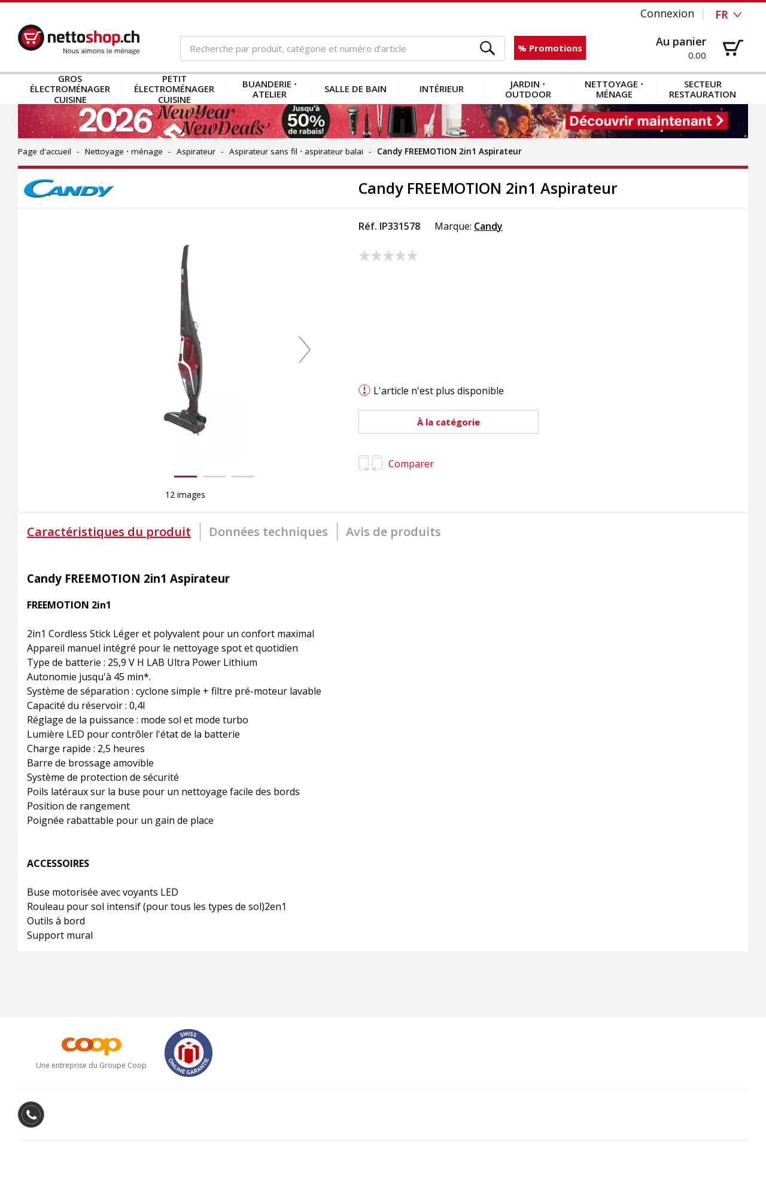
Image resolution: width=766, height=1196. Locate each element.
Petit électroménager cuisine (174, 89)
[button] (488, 49)
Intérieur (442, 89)
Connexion (667, 13)
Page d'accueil (44, 151)
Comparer (396, 464)
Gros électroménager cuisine (70, 89)
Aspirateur (196, 151)
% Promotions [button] (550, 48)
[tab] (109, 532)
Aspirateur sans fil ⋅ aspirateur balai (296, 151)
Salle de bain (355, 89)
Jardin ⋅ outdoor (528, 89)
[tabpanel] (383, 751)
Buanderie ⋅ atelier (269, 89)
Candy (488, 226)
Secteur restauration (702, 89)
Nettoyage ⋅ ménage (614, 89)
